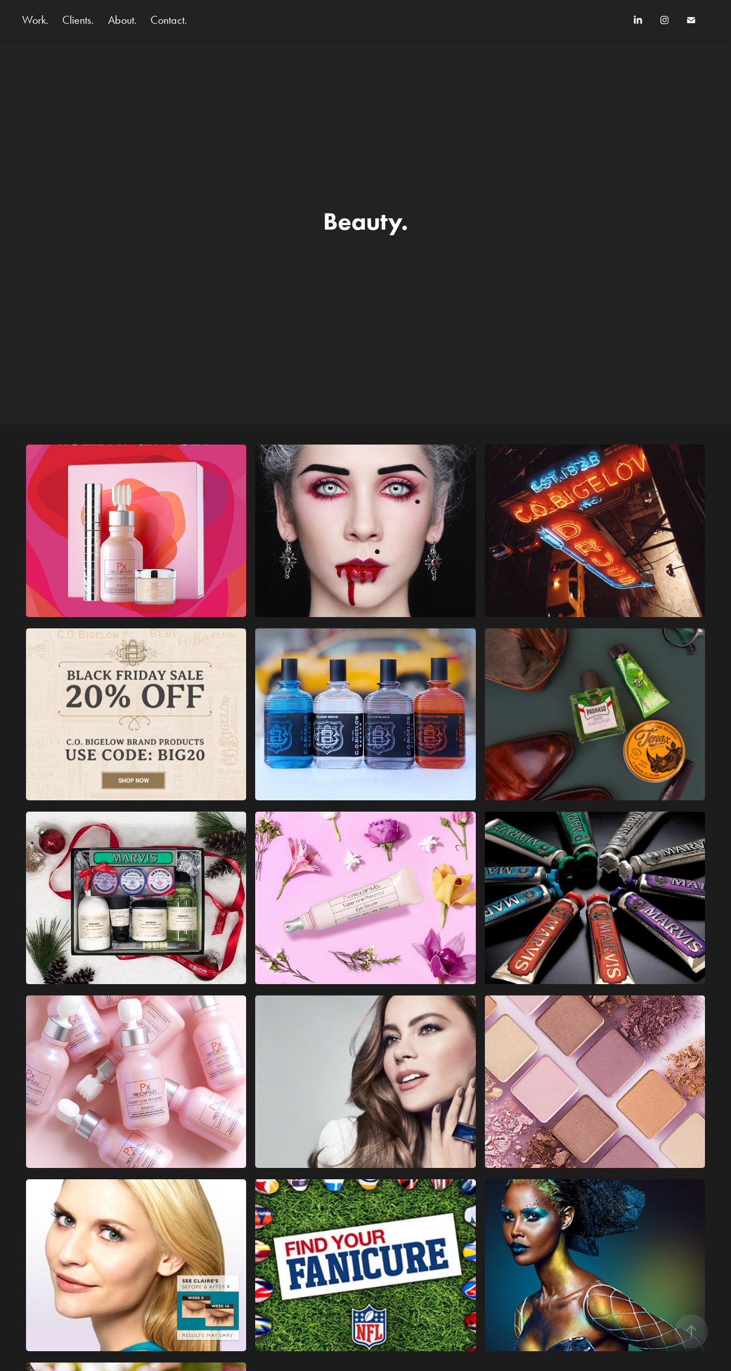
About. (122, 20)
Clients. (78, 20)
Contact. (168, 20)
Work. (35, 20)
